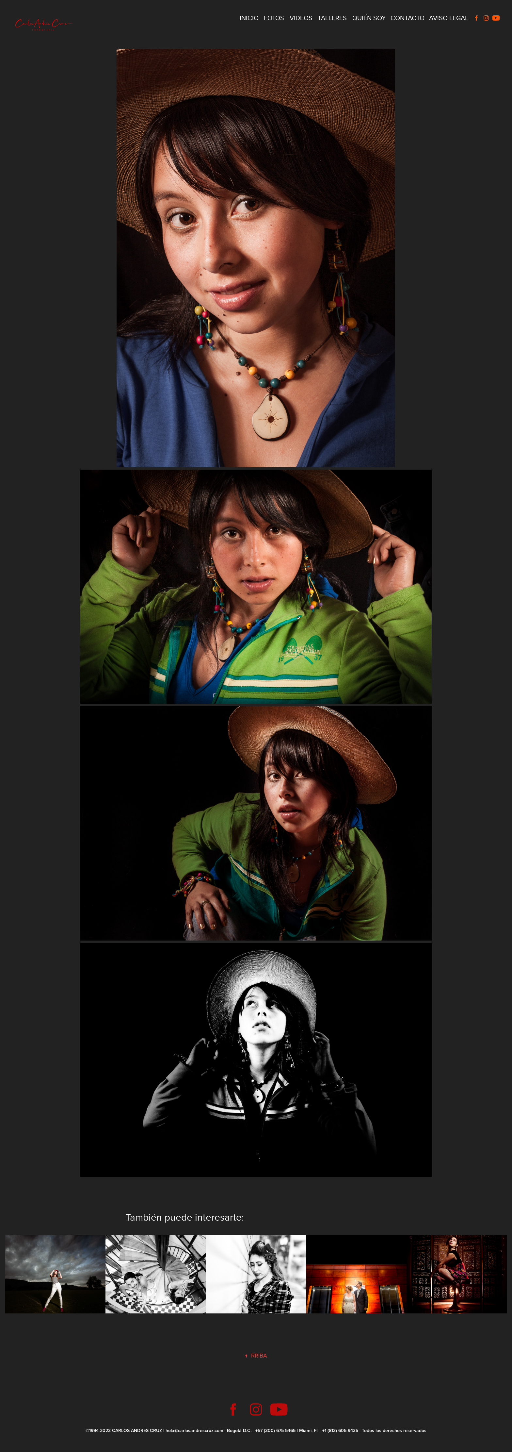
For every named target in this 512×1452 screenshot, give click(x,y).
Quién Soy (369, 18)
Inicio (249, 18)
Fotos (274, 18)
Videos (301, 18)
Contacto (407, 18)
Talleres (332, 18)
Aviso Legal (448, 18)
